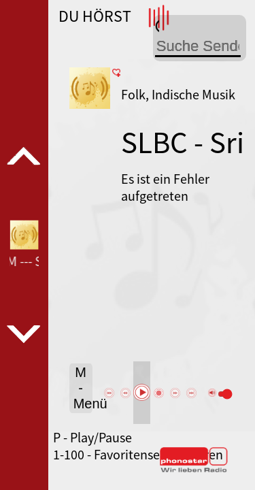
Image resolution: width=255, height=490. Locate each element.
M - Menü (82, 388)
